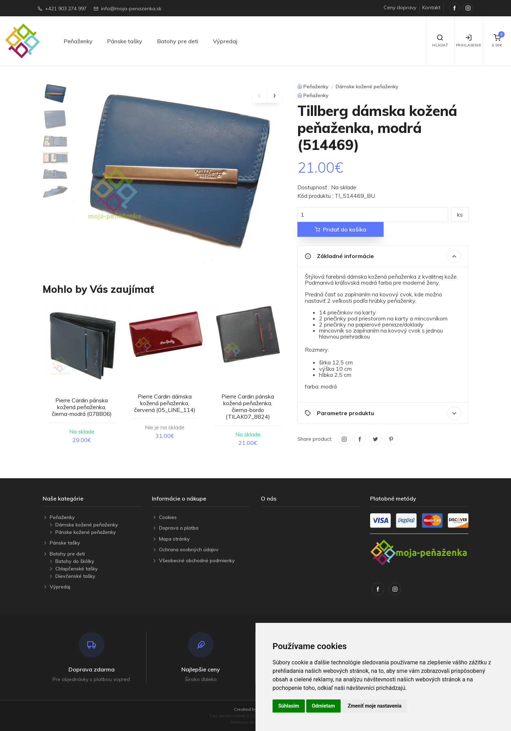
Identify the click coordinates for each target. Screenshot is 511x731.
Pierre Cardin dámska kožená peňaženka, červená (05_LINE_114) (165, 403)
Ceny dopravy (400, 7)
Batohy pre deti (177, 41)
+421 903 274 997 (66, 8)
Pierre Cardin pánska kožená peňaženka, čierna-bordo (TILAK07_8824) (247, 406)
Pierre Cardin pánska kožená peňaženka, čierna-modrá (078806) (82, 407)
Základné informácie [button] (383, 256)
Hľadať (440, 41)
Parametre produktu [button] (383, 413)
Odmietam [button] (323, 706)
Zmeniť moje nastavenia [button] (374, 706)
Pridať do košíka (340, 229)
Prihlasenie (469, 41)
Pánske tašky (124, 41)
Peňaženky (78, 41)
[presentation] (260, 96)
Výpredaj (225, 41)
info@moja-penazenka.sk (131, 8)
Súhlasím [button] (288, 706)
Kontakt (431, 7)
